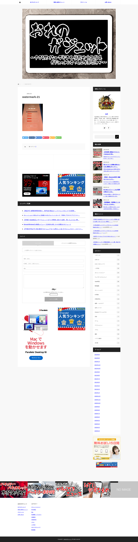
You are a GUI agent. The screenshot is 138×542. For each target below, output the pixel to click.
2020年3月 (97, 427)
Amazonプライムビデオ (107, 312)
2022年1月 (97, 361)
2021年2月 (97, 389)
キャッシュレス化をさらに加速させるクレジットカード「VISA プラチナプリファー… (52, 215)
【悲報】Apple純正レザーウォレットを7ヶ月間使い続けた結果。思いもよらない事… (51, 220)
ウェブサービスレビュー (107, 277)
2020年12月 (97, 396)
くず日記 (107, 268)
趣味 (107, 334)
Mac (32, 512)
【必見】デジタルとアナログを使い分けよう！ (104, 236)
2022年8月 (97, 354)
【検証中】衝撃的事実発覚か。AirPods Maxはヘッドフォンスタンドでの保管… (50, 211)
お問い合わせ (108, 2)
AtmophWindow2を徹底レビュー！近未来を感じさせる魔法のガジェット (47, 224)
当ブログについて (34, 2)
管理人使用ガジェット (59, 2)
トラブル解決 (107, 338)
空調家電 (33, 517)
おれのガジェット (68, 539)
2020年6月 (97, 417)
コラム (107, 330)
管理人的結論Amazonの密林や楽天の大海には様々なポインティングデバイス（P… (112, 171)
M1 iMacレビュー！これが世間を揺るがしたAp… (112, 190)
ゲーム (107, 321)
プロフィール (83, 2)
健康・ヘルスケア (107, 303)
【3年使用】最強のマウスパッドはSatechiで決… (112, 153)
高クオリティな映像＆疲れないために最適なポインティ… (112, 165)
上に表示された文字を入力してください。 (53, 292)
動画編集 (107, 286)
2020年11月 (97, 399)
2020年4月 (97, 424)
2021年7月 (97, 379)
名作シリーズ (107, 308)
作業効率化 (107, 299)
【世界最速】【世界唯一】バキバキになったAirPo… (112, 203)
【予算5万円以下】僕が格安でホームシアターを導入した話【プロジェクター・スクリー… (53, 229)
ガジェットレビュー (107, 273)
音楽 (107, 316)
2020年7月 (97, 413)
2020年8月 (97, 410)
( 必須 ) (27, 258)
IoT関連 (107, 295)
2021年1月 (97, 392)
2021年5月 (97, 382)
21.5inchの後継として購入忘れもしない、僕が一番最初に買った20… (112, 195)
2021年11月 (97, 365)
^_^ (104, 233)
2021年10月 (97, 368)
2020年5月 (97, 420)
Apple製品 (107, 281)
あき (106, 114)
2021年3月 (97, 386)
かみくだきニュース (107, 264)
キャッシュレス (107, 290)
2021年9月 (97, 372)
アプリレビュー (107, 325)
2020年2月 (97, 431)
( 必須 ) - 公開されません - (32, 263)
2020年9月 (97, 406)
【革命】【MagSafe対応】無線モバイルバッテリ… (112, 178)
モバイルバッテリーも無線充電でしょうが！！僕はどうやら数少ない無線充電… (112, 183)
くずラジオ (107, 255)
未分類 (107, 343)
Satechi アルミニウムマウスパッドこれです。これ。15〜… (112, 157)
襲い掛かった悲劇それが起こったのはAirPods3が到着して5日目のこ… (112, 207)
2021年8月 (97, 375)
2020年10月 (97, 403)
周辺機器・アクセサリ (36, 514)
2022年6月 (97, 358)
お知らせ (107, 259)
